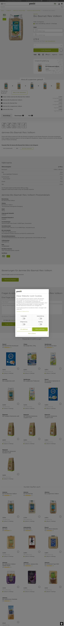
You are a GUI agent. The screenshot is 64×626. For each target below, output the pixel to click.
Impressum (19, 311)
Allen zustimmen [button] (39, 329)
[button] (61, 623)
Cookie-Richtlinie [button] (22, 304)
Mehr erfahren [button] (32, 333)
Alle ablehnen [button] (24, 329)
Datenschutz (26, 311)
